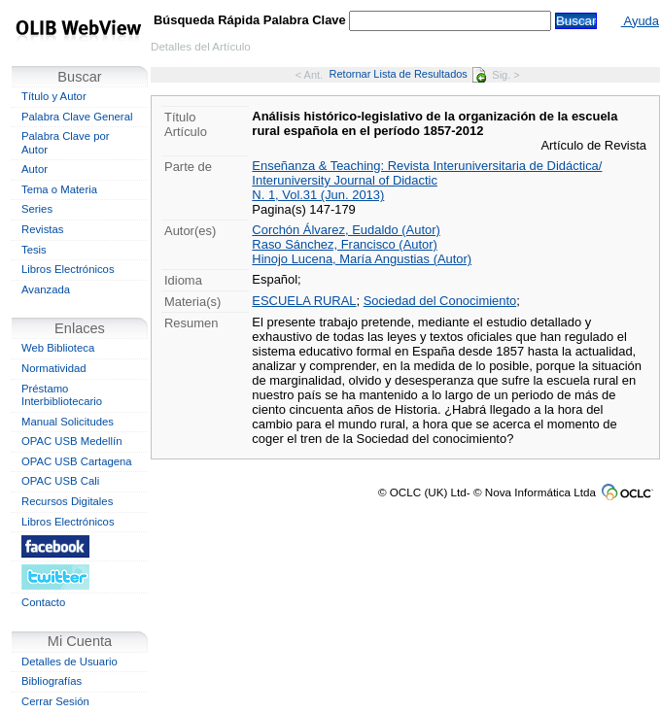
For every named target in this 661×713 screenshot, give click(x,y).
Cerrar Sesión (55, 701)
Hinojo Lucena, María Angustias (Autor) (361, 259)
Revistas (42, 229)
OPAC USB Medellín (71, 441)
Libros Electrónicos (68, 269)
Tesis (34, 249)
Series (36, 209)
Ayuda (640, 21)
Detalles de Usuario (69, 661)
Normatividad (54, 368)
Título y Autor (54, 96)
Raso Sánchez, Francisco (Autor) (344, 244)
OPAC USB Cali (60, 481)
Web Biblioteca (57, 348)
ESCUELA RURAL (304, 300)
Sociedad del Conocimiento (440, 300)
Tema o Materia (59, 189)
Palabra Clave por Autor (65, 142)
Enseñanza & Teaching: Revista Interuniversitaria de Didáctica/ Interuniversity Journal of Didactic (427, 172)
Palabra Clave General (76, 116)
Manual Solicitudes (67, 421)
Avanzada (45, 289)
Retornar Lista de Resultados (408, 74)
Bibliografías (51, 681)
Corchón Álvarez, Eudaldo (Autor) (345, 229)
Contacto (43, 602)
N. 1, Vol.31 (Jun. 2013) (318, 194)
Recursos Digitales (67, 501)
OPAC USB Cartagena (76, 461)
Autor (34, 169)
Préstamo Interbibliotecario (61, 395)
